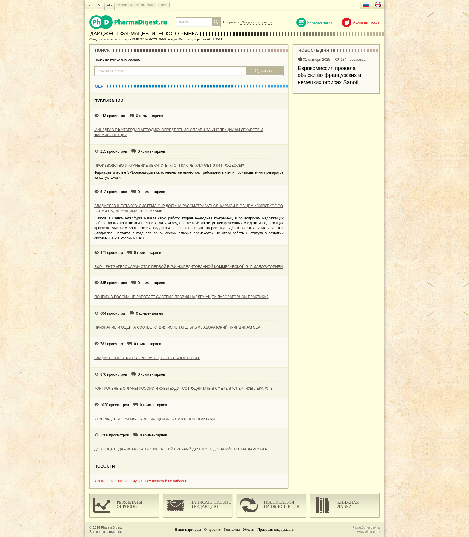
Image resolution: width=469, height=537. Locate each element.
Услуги (249, 529)
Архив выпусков (361, 22)
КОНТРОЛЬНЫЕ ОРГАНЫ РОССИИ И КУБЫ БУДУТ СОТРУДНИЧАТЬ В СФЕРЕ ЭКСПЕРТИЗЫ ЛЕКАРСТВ (183, 388)
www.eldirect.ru (368, 531)
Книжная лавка (314, 22)
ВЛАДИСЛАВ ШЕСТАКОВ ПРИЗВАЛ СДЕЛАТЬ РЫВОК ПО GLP (147, 358)
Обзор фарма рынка (256, 22)
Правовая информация (275, 529)
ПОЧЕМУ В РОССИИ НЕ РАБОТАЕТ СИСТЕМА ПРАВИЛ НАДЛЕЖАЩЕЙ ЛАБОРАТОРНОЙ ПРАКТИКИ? (181, 297)
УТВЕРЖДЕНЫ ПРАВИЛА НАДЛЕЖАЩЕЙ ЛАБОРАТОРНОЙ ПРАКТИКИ (154, 419)
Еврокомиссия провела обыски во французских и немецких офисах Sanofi (329, 75)
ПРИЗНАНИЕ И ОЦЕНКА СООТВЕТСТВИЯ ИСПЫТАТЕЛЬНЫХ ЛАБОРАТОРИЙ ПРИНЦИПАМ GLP (177, 327)
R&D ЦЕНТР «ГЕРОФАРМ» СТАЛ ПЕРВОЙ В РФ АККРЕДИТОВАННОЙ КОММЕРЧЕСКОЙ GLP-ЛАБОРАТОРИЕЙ (188, 267)
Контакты (232, 529)
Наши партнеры (188, 529)
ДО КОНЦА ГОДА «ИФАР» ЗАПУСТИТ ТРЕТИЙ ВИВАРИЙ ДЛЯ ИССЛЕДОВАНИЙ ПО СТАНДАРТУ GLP (180, 449)
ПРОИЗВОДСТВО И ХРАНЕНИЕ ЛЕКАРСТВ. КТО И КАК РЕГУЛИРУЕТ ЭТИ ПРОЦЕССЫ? (169, 165)
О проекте (212, 529)
